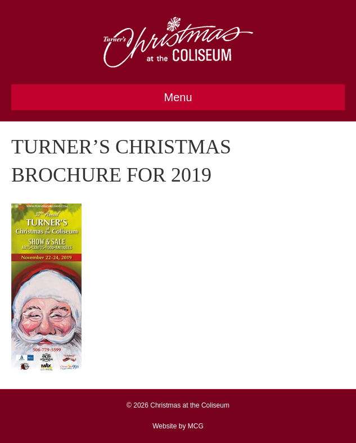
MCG (196, 426)
